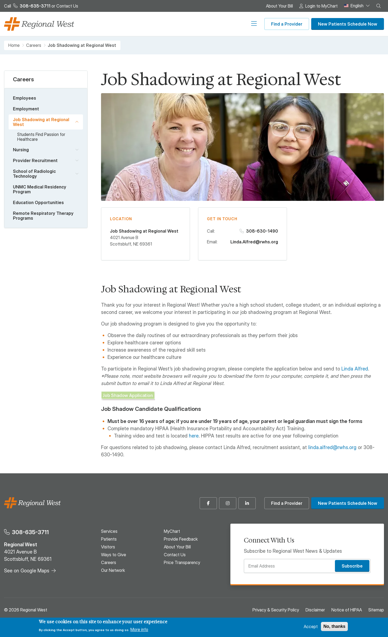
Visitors (153, 24)
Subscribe (352, 566)
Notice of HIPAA (346, 609)
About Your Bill (279, 6)
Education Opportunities (38, 202)
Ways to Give (183, 24)
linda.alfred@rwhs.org (332, 447)
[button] (378, 6)
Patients (127, 24)
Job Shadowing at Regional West (41, 122)
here (194, 436)
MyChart (172, 531)
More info (139, 629)
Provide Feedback (181, 539)
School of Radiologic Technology (34, 174)
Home (14, 45)
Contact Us (67, 6)
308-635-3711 (30, 532)
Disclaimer (315, 609)
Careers (214, 24)
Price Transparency (182, 562)
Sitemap (376, 609)
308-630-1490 (262, 231)
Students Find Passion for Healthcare (41, 137)
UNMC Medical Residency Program (39, 189)
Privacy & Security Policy (275, 609)
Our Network (244, 24)
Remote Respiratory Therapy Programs (43, 216)
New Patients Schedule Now (347, 24)
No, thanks (334, 626)
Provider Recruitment (35, 160)
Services (100, 24)
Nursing (21, 149)
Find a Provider (286, 24)
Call (27, 6)
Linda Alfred (354, 369)
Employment (26, 108)
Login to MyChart (321, 6)
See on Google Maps (26, 570)
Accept (311, 626)
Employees (24, 98)
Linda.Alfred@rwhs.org (254, 241)
